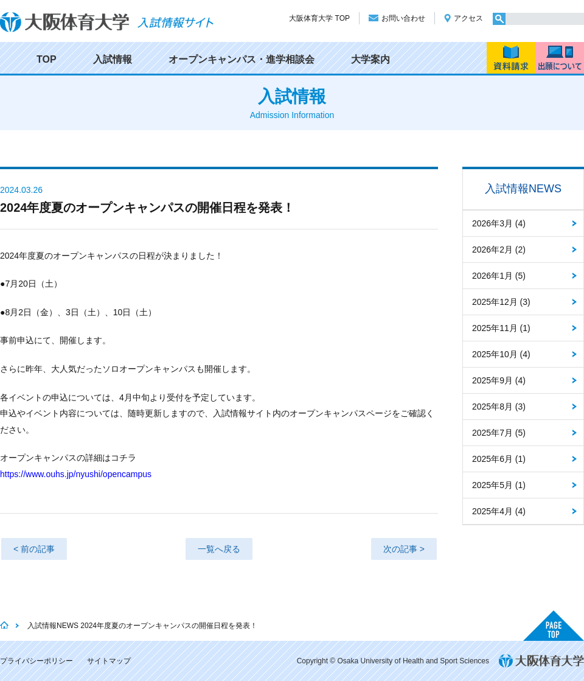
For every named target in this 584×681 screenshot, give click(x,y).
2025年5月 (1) (499, 485)
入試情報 (112, 59)
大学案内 (370, 59)
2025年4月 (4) (499, 511)
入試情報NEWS (523, 189)
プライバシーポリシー (36, 661)
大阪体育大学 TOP (319, 18)
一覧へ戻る (219, 549)
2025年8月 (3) (499, 406)
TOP (46, 59)
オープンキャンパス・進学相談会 (242, 59)
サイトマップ (109, 661)
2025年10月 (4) (501, 354)
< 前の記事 (34, 549)
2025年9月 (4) (499, 380)
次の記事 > (404, 549)
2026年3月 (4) (499, 223)
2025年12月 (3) (501, 302)
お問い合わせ (403, 18)
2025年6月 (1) (499, 459)
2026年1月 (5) (499, 276)
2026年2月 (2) (499, 249)
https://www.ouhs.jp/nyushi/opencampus (75, 474)
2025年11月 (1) (501, 328)
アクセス (468, 18)
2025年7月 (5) (499, 433)
